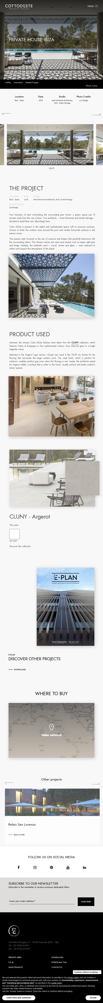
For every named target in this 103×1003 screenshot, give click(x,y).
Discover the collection (22, 546)
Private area (15, 957)
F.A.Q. (11, 962)
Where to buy (91, 85)
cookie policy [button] (56, 983)
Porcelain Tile (59, 962)
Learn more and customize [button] (19, 998)
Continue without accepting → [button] (87, 972)
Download (57, 957)
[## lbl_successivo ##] (96, 114)
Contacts (57, 967)
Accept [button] (93, 998)
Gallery (8, 82)
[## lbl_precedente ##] (6, 114)
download (20, 669)
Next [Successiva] (98, 783)
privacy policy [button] (73, 977)
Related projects (32, 82)
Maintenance (16, 967)
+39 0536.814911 (20, 945)
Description (18, 82)
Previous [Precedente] (11, 783)
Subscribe (86, 901)
